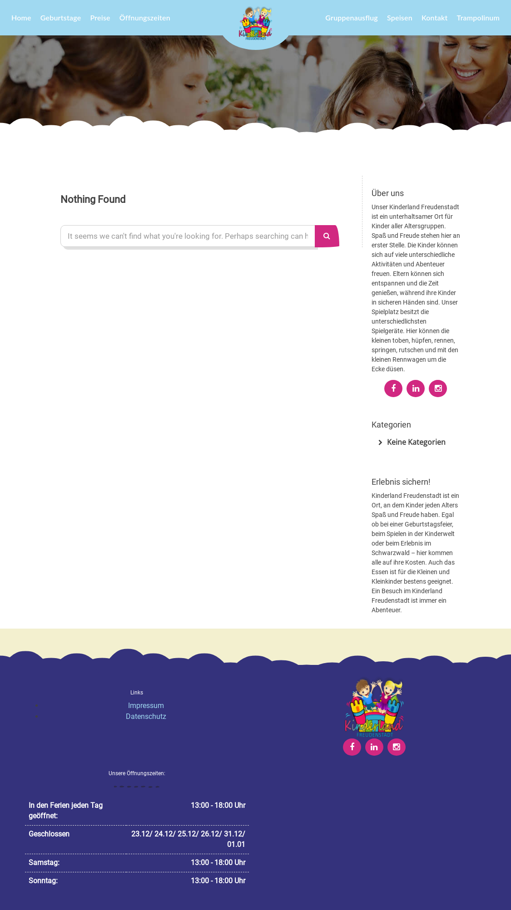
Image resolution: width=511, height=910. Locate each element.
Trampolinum (478, 17)
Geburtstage (60, 17)
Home (21, 17)
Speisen (399, 17)
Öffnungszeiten (144, 17)
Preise (100, 17)
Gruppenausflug (351, 17)
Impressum (146, 705)
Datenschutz (146, 716)
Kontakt (435, 17)
